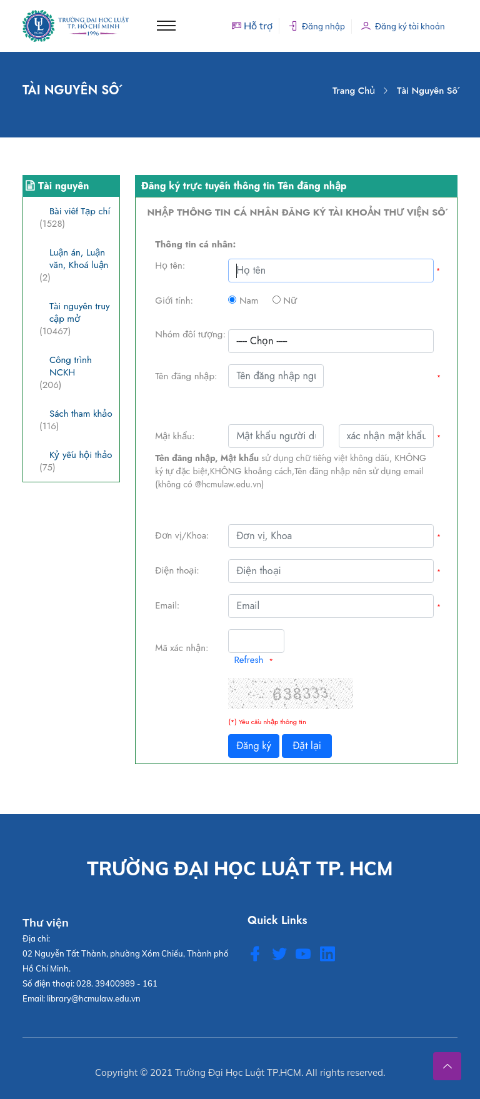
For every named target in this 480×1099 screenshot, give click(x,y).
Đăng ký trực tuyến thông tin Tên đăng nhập (244, 186)
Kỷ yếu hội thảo (80, 455)
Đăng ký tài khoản (403, 26)
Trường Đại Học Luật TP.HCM (238, 1072)
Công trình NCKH (70, 366)
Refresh (248, 660)
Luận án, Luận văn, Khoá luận (78, 258)
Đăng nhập (316, 26)
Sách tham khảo (80, 413)
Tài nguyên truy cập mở (79, 312)
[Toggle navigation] (166, 25)
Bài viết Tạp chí (79, 211)
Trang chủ (353, 90)
